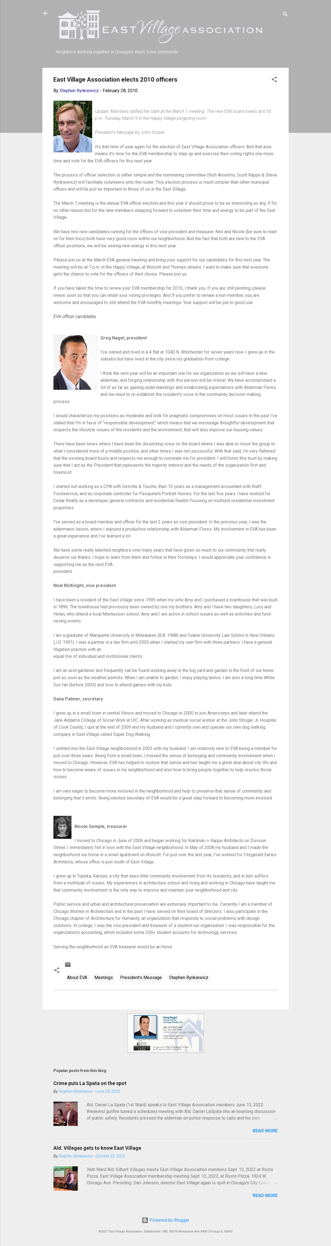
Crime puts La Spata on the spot (89, 1083)
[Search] (285, 15)
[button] (274, 80)
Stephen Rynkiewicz (188, 977)
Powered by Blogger (165, 1220)
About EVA (77, 977)
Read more (265, 1130)
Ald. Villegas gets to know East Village (97, 1148)
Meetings (103, 977)
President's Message (141, 977)
